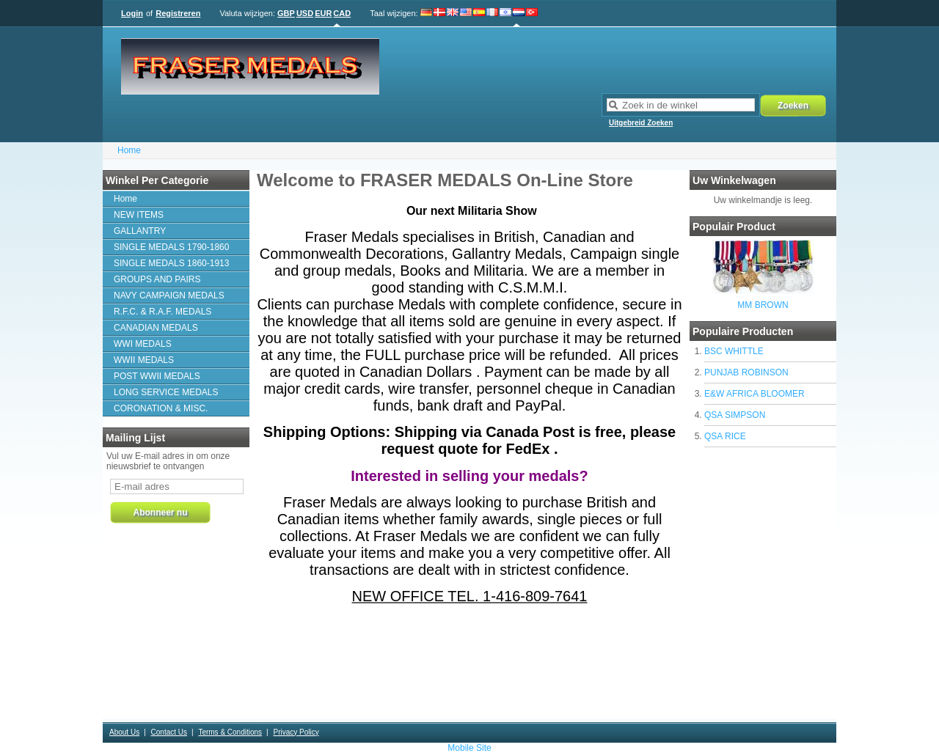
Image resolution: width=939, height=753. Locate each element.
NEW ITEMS (139, 215)
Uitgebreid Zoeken (641, 123)
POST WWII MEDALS (157, 376)
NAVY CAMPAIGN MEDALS (169, 295)
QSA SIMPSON (734, 415)
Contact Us (169, 732)
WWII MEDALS (144, 360)
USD (304, 13)
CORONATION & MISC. (161, 408)
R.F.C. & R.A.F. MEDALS (162, 311)
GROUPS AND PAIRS (157, 279)
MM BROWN (762, 305)
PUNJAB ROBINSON (746, 372)
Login (132, 13)
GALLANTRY (140, 231)
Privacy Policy (295, 732)
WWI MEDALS (143, 344)
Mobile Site (469, 748)
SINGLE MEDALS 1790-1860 (171, 247)
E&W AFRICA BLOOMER (754, 394)
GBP (286, 13)
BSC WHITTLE (734, 351)
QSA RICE (725, 436)
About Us (124, 732)
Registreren (178, 13)
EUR (323, 13)
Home (129, 150)
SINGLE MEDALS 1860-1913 (171, 263)
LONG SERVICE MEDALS (166, 392)
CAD (342, 13)
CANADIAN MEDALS (156, 328)
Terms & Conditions (230, 732)
